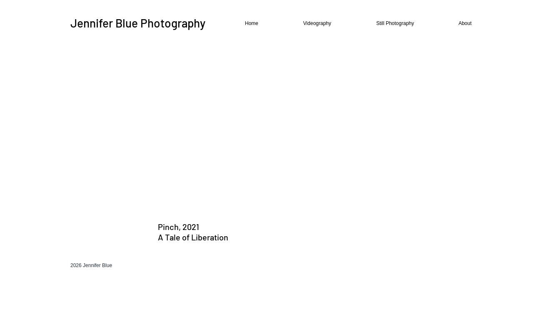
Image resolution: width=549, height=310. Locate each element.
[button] (301, 23)
